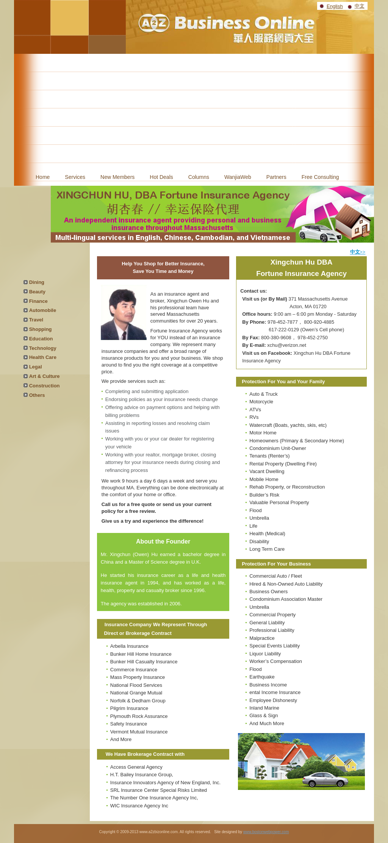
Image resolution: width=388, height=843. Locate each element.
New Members (117, 177)
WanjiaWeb (237, 177)
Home (43, 177)
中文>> (358, 252)
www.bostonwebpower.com (266, 832)
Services (75, 177)
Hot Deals (161, 177)
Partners (276, 177)
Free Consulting (320, 177)
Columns (198, 177)
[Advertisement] (194, 111)
